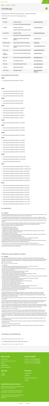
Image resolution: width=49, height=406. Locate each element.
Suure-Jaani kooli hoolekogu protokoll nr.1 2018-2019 (14, 144)
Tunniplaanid (27, 373)
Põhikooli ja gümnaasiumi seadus (17, 13)
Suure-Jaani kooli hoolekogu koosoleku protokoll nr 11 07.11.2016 (16, 201)
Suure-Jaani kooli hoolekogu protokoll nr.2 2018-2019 (14, 147)
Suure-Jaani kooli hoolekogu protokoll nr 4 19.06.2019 (14, 151)
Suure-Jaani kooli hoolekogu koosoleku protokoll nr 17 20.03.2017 (16, 175)
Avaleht (2, 5)
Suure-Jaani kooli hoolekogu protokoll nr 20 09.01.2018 (14, 156)
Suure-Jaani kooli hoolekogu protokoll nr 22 (12, 161)
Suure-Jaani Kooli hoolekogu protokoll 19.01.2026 (13, 80)
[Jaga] (46, 8)
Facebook (3, 374)
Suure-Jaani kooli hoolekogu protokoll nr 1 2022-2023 (14, 108)
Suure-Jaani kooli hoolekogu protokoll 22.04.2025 (13, 93)
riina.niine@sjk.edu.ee (38, 64)
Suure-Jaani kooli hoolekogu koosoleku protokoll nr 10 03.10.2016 (16, 199)
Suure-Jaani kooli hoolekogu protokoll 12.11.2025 (13, 91)
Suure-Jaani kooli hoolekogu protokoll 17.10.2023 (14, 115)
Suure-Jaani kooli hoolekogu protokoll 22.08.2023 (13, 112)
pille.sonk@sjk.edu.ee (38, 60)
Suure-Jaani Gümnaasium (30, 377)
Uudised (26, 375)
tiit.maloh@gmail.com (38, 27)
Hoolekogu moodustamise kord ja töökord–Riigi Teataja (15, 341)
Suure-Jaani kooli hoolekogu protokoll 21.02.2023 (13, 110)
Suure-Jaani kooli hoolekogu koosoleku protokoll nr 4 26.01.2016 (16, 185)
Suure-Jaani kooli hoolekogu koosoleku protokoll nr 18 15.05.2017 (16, 178)
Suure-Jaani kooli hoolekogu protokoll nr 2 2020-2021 (14, 130)
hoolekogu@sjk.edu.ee (21, 15)
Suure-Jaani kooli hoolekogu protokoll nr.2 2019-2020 (14, 142)
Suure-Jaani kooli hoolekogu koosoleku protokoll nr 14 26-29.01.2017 (17, 168)
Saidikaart (28, 403)
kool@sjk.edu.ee (4, 365)
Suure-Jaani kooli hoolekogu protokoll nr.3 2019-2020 (14, 135)
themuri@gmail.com (38, 53)
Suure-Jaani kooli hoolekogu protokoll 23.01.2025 (13, 95)
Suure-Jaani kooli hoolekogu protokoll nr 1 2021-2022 (14, 122)
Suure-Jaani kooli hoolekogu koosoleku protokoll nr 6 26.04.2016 (16, 190)
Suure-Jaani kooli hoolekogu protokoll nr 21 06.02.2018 (14, 159)
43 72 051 (3, 363)
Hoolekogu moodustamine (30, 13)
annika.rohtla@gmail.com (39, 33)
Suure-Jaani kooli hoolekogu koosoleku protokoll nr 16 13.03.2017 (16, 173)
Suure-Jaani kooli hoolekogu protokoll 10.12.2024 (13, 100)
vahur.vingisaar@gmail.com (39, 46)
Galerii (26, 380)
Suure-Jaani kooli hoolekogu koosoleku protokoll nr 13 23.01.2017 (16, 166)
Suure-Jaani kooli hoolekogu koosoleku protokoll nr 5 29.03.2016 (16, 187)
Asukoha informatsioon (6, 367)
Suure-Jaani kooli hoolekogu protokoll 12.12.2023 (13, 117)
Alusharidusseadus (5, 13)
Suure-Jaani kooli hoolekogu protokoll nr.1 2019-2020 (14, 140)
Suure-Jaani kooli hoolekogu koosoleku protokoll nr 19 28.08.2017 (16, 180)
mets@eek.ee (36, 42)
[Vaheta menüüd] (47, 2)
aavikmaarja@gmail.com (39, 50)
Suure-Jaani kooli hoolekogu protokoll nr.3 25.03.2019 (14, 149)
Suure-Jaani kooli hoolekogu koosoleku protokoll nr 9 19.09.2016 (16, 196)
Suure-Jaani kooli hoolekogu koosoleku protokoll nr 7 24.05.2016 (16, 192)
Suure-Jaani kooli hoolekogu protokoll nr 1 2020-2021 (14, 127)
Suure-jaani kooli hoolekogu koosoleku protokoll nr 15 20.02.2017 (16, 171)
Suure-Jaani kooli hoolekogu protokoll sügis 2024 (13, 103)
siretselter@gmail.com (38, 22)
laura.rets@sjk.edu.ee (38, 67)
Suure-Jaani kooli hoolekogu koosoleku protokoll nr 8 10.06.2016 (16, 194)
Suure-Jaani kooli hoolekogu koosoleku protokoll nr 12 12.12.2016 (16, 203)
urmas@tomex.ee (37, 38)
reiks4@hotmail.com (38, 57)
